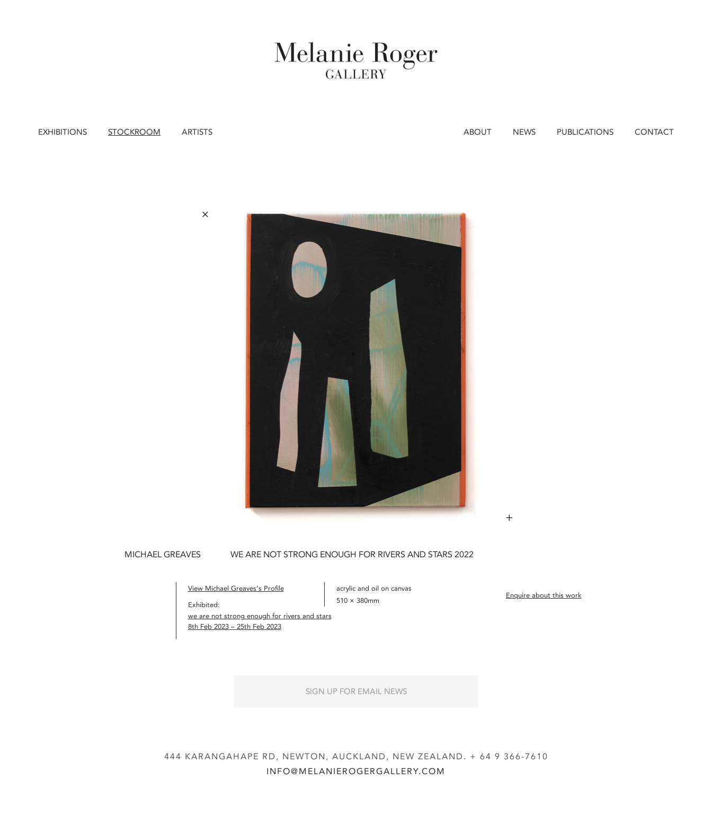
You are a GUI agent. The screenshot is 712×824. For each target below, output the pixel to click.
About (478, 132)
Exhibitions (62, 132)
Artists (197, 132)
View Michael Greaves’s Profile (236, 588)
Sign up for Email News (356, 691)
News (524, 132)
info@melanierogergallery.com (356, 771)
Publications (585, 132)
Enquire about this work (544, 595)
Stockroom (134, 132)
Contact (654, 132)
